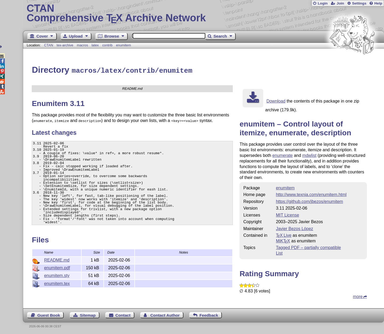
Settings (359, 3)
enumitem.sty (56, 274)
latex (95, 45)
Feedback (208, 314)
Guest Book (48, 314)
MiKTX (283, 240)
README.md (56, 259)
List (279, 252)
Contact (123, 314)
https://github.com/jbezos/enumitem (309, 200)
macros (82, 45)
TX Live (283, 234)
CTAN (48, 45)
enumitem (123, 45)
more (358, 296)
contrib (107, 45)
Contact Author (165, 314)
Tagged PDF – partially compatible (308, 247)
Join (340, 3)
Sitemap (87, 314)
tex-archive (65, 45)
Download (275, 100)
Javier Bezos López (294, 228)
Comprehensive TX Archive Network (204, 13)
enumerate (282, 154)
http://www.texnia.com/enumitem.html (311, 194)
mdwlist (309, 154)
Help (378, 3)
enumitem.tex (57, 282)
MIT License (287, 214)
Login (322, 3)
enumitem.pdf (57, 267)
